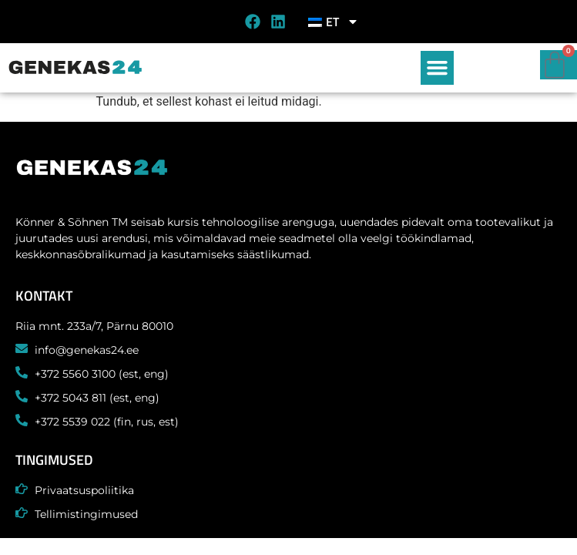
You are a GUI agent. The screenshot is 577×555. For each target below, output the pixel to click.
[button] (438, 68)
